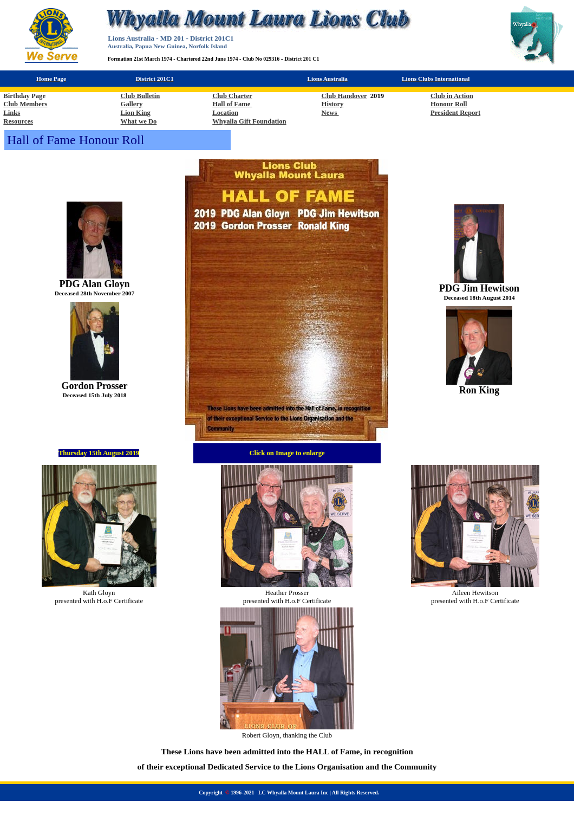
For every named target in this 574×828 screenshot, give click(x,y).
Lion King (136, 113)
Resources (18, 121)
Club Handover (344, 96)
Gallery (132, 104)
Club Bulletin (140, 96)
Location (225, 113)
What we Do (139, 121)
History (333, 104)
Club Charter (232, 96)
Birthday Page (24, 96)
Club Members (25, 104)
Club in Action (451, 96)
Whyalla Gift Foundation (249, 121)
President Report (455, 113)
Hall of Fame (232, 104)
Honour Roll (448, 104)
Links (11, 113)
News (330, 113)
